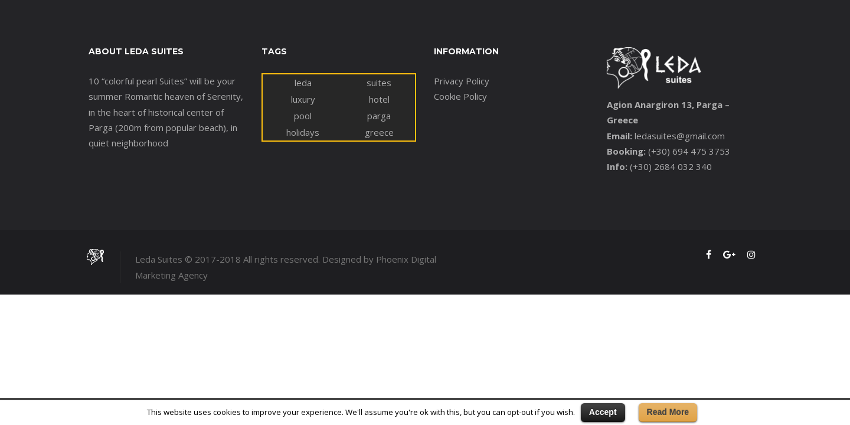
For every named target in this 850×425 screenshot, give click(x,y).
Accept (603, 412)
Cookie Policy (460, 96)
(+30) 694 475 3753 (689, 151)
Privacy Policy (461, 81)
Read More (668, 412)
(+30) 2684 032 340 (671, 166)
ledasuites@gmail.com (680, 136)
